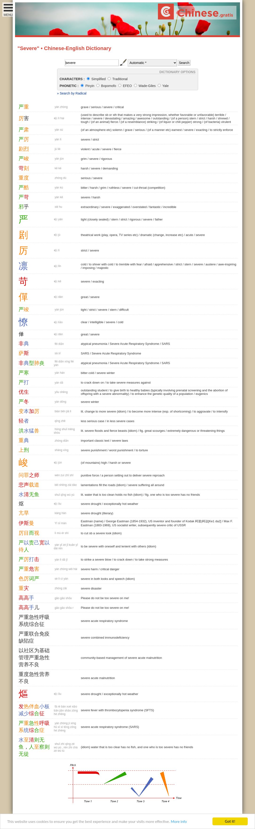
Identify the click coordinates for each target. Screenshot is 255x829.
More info (179, 821)
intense (86, 118)
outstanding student (94, 390)
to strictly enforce (221, 130)
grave (85, 107)
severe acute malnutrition (98, 678)
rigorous (106, 159)
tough (85, 122)
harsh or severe (120, 462)
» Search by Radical (71, 93)
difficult (124, 309)
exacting (201, 130)
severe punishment (94, 450)
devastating (113, 118)
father (159, 219)
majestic (103, 268)
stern (114, 219)
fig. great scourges (152, 430)
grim (84, 159)
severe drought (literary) (97, 513)
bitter (84, 187)
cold (83, 264)
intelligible (96, 322)
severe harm (89, 569)
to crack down (123, 559)
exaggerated (121, 207)
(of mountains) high (94, 462)
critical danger (109, 569)
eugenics (202, 394)
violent (85, 149)
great (84, 297)
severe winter (106, 373)
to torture (142, 450)
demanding (110, 168)
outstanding (161, 118)
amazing (129, 118)
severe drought (91, 504)
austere (210, 264)
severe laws (120, 440)
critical (119, 107)
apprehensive (163, 264)
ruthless (114, 187)
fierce (118, 149)
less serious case (92, 421)
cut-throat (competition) (149, 187)
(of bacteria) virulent (217, 122)
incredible (169, 207)
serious (96, 107)
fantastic (155, 207)
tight (84, 309)
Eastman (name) (92, 521)
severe (108, 107)
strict (202, 118)
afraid (148, 264)
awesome (143, 118)
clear (84, 322)
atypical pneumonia (94, 344)
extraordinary (90, 207)
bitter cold (87, 373)
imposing (88, 268)
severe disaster (91, 588)
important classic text (95, 440)
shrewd (223, 118)
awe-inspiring (227, 264)
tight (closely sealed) (95, 219)
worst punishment (121, 450)
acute (96, 149)
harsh (212, 118)
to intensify (220, 411)
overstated (140, 207)
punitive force (90, 475)
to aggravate (202, 411)
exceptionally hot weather (121, 504)
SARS (166, 344)
